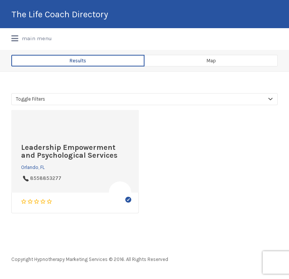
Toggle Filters (30, 99)
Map (211, 60)
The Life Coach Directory (59, 14)
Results (78, 60)
